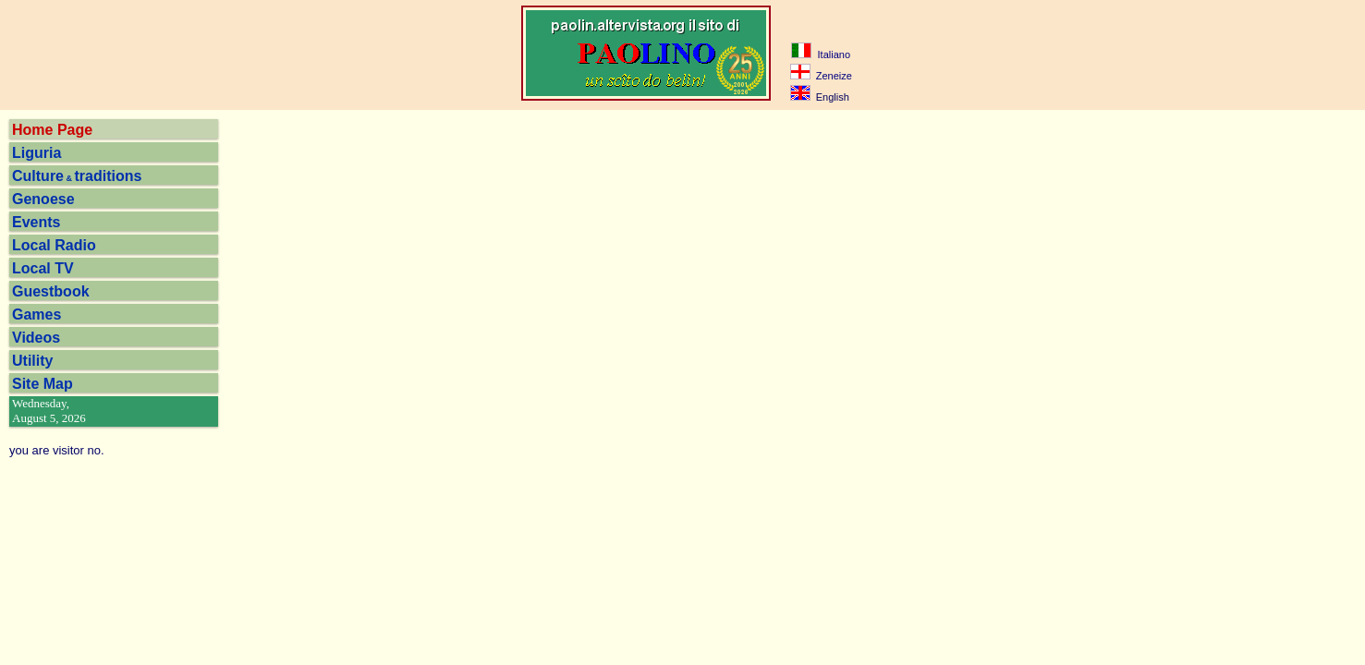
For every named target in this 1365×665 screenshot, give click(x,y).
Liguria (36, 153)
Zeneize (821, 75)
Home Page (52, 130)
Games (36, 314)
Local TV (43, 268)
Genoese (43, 199)
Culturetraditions (76, 176)
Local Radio (54, 245)
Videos (36, 337)
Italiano (820, 54)
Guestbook (51, 291)
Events (36, 222)
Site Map (42, 384)
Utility (32, 361)
